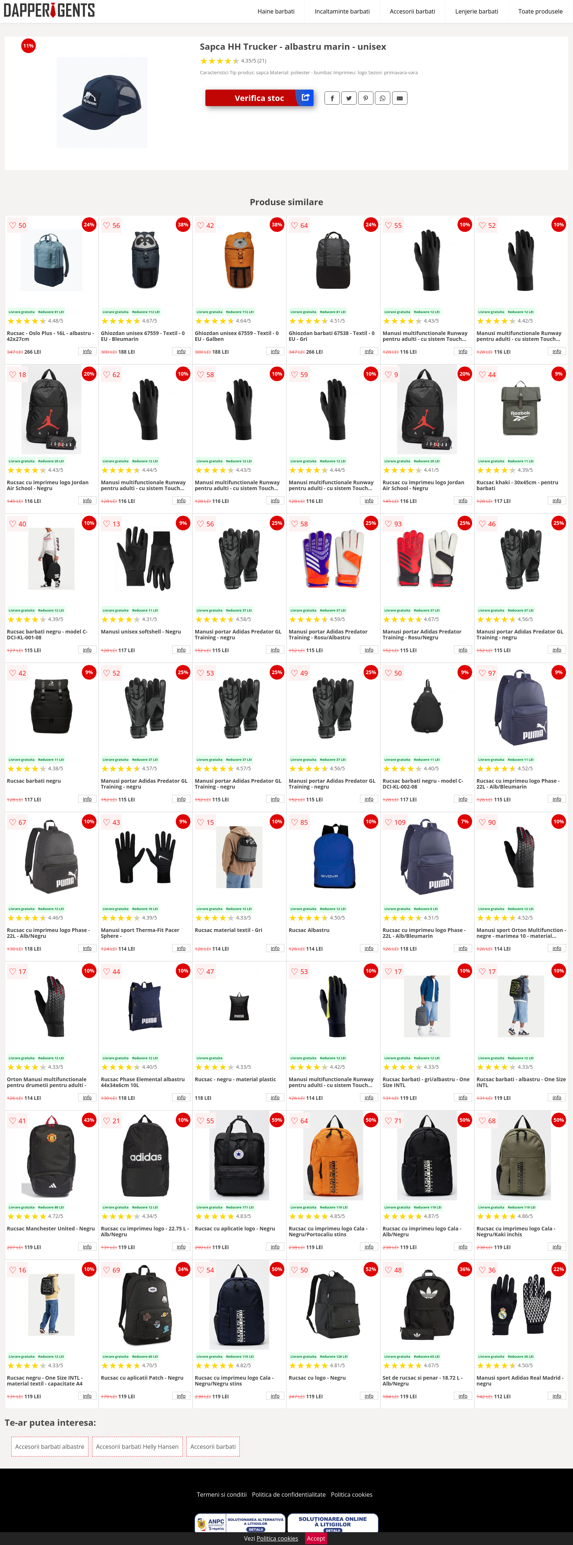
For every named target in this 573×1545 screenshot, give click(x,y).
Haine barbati (276, 11)
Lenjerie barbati (476, 11)
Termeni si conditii (222, 1495)
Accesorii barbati (412, 11)
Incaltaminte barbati (342, 11)
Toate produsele (541, 11)
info (87, 351)
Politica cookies (352, 1495)
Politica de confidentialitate (289, 1495)
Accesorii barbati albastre (49, 1447)
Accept (316, 1538)
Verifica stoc (274, 98)
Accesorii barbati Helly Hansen (137, 1447)
